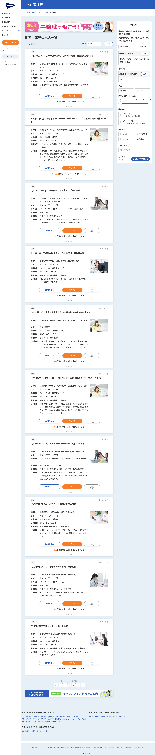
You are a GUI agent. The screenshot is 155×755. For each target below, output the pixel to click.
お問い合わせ (10, 56)
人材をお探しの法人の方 (9, 64)
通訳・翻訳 (81, 719)
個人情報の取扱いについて (62, 747)
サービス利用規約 (46, 747)
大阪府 (103, 716)
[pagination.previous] (56, 685)
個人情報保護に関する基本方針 (82, 747)
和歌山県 (122, 716)
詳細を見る (49, 96)
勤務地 (124, 46)
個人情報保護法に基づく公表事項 (104, 747)
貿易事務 (36, 717)
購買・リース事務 (72, 717)
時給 (123, 91)
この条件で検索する (140, 159)
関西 (40, 12)
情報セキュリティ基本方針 (124, 747)
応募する (72, 96)
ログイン (10, 48)
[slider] (120, 103)
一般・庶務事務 (26, 717)
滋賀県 (91, 716)
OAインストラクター (69, 719)
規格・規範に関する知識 (52, 721)
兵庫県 (109, 716)
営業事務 (51, 717)
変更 (144, 53)
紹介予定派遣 (140, 134)
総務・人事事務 (60, 717)
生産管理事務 (42, 719)
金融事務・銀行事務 (54, 719)
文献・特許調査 (26, 721)
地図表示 (109, 44)
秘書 (34, 719)
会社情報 (4, 61)
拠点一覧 (5, 35)
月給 (140, 91)
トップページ (31, 12)
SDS (34, 721)
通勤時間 (141, 46)
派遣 (123, 134)
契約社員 (139, 139)
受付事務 (43, 717)
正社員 (124, 139)
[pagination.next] (83, 685)
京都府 (97, 716)
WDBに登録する (10, 42)
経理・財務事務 (26, 719)
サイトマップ (139, 747)
